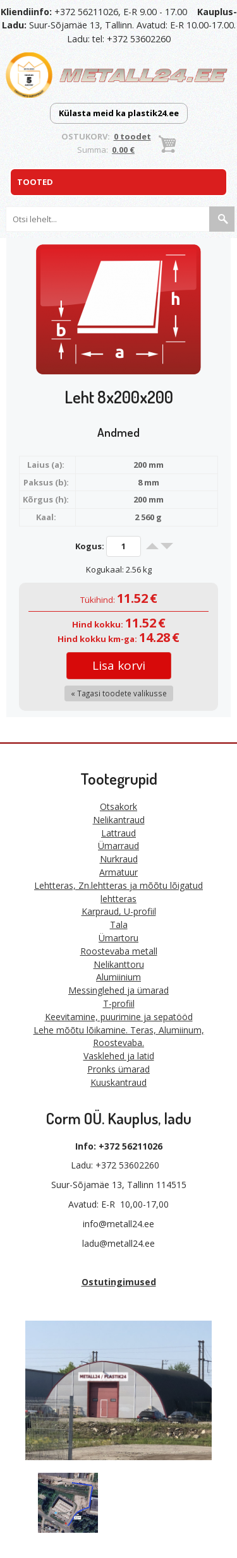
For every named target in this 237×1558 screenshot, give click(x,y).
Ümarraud (118, 846)
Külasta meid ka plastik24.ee (119, 113)
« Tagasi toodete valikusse (119, 693)
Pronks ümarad (118, 1069)
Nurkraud (119, 859)
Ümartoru (118, 938)
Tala (119, 925)
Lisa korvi (118, 665)
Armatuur (118, 872)
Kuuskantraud (118, 1082)
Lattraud (118, 833)
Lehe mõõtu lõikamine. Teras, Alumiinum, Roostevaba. (118, 1036)
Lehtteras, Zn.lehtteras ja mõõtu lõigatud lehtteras (118, 892)
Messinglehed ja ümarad (118, 990)
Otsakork (118, 806)
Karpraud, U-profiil (119, 911)
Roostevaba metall (118, 951)
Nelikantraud (119, 820)
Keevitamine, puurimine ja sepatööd (119, 1017)
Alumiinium (118, 977)
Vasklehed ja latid (118, 1056)
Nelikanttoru (119, 964)
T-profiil (119, 1003)
